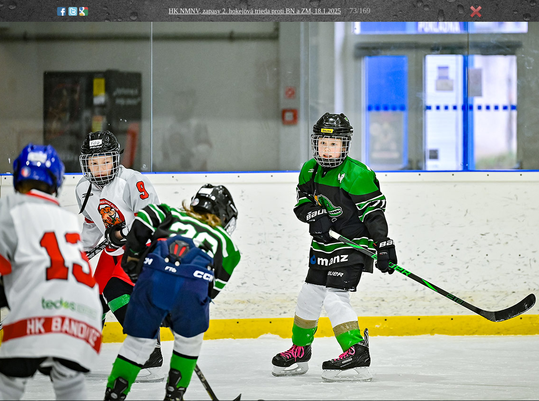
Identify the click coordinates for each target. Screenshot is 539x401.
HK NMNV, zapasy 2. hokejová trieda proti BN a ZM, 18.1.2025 (255, 11)
